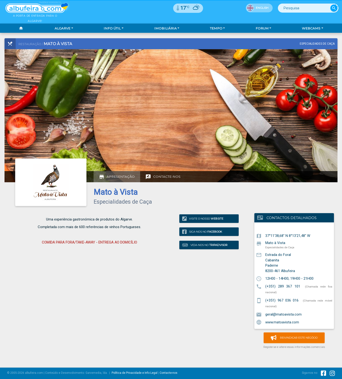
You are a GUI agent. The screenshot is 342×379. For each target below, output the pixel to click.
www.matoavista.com (282, 322)
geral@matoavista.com (283, 314)
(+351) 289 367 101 (282, 286)
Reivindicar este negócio (294, 337)
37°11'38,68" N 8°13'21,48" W (287, 236)
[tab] (117, 176)
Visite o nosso (202, 218)
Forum (262, 28)
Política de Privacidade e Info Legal (134, 372)
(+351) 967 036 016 (282, 300)
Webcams (311, 28)
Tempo (216, 28)
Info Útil (112, 28)
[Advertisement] (123, 111)
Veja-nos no (205, 245)
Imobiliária (165, 28)
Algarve (62, 28)
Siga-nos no (202, 231)
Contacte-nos (168, 372)
